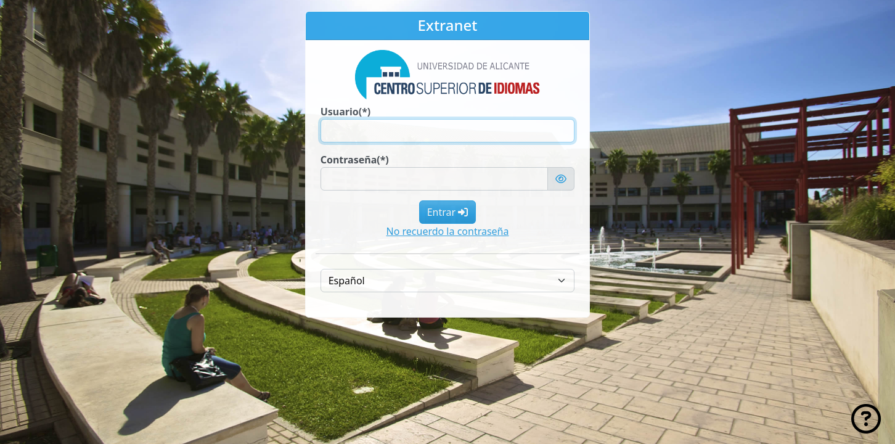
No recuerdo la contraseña (447, 231)
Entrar (447, 212)
